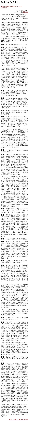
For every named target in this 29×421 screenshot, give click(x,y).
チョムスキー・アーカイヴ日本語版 (18, 419)
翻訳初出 (25, 12)
